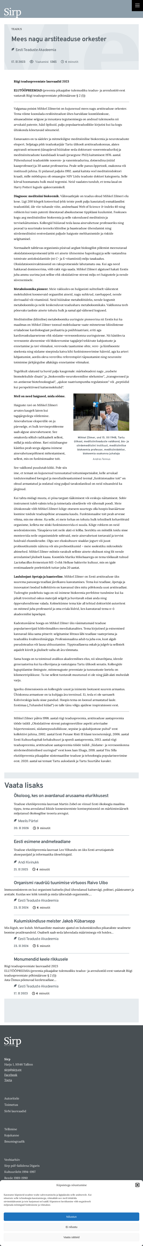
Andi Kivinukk (28, 862)
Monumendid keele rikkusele (41, 959)
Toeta (8, 1080)
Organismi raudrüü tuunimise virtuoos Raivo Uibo (61, 883)
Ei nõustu (71, 1227)
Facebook (10, 1075)
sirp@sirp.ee (13, 1069)
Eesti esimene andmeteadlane (42, 842)
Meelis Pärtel (28, 821)
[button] (137, 1185)
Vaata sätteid (71, 1237)
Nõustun (71, 1216)
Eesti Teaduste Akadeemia (36, 50)
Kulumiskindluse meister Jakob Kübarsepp (54, 921)
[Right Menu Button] (137, 6)
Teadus (16, 29)
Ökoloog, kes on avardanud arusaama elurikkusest (61, 796)
